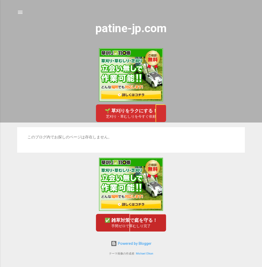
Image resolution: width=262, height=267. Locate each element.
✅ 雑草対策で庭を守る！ (131, 222)
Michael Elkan (144, 253)
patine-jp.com (131, 28)
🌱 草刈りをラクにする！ (131, 113)
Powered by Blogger (131, 243)
